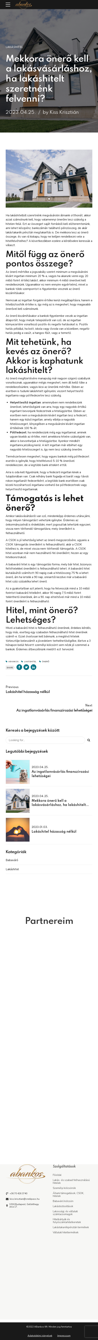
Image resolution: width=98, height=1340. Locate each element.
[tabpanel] (49, 178)
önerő (45, 662)
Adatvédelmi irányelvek (40, 1335)
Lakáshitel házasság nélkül (54, 831)
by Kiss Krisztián (61, 112)
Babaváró (12, 860)
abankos (13, 662)
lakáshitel (30, 662)
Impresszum (64, 1335)
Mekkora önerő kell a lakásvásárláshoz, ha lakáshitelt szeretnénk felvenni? (59, 805)
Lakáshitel (14, 47)
